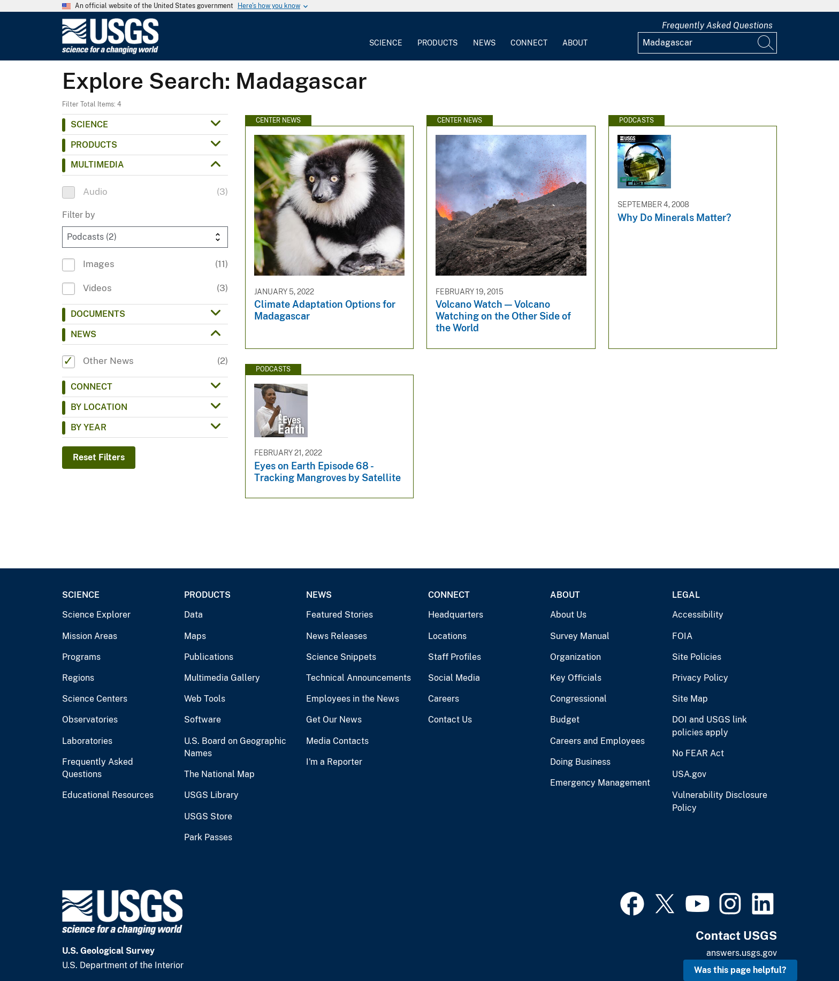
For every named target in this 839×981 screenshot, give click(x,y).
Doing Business (580, 762)
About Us (568, 615)
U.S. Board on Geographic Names (235, 747)
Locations (447, 636)
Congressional (578, 699)
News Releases (336, 636)
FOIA (682, 636)
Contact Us (450, 719)
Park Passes (208, 837)
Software (202, 719)
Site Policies (696, 657)
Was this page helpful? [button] (740, 970)
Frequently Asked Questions (717, 25)
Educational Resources (108, 795)
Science (385, 43)
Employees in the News (352, 699)
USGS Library (211, 795)
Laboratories (87, 741)
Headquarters (455, 615)
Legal (686, 595)
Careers (443, 699)
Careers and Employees (597, 741)
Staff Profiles (454, 657)
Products (437, 43)
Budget (564, 719)
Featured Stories (339, 615)
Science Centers (94, 699)
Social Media (454, 678)
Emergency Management (600, 783)
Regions (78, 678)
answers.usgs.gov (741, 953)
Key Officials (575, 678)
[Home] (110, 52)
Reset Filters (99, 457)
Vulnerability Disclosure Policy (719, 801)
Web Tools (204, 699)
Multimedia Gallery (222, 678)
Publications (208, 657)
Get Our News (334, 719)
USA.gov (689, 774)
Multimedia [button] (97, 164)
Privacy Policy (700, 678)
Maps (195, 636)
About (575, 43)
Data (193, 615)
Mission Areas (89, 636)
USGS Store (208, 816)
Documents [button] (98, 314)
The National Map (219, 774)
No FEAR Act (698, 753)
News (484, 43)
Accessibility (697, 615)
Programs (81, 657)
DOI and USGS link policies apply (709, 725)
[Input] (707, 43)
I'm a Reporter (334, 762)
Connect (528, 43)
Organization (575, 657)
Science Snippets (341, 657)
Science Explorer (96, 615)
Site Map (690, 699)
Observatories (90, 719)
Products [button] (94, 145)
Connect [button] (91, 387)
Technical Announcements (358, 678)
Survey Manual (579, 636)
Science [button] (89, 124)
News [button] (83, 334)
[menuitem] (386, 36)
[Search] (766, 43)
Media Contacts (337, 741)
